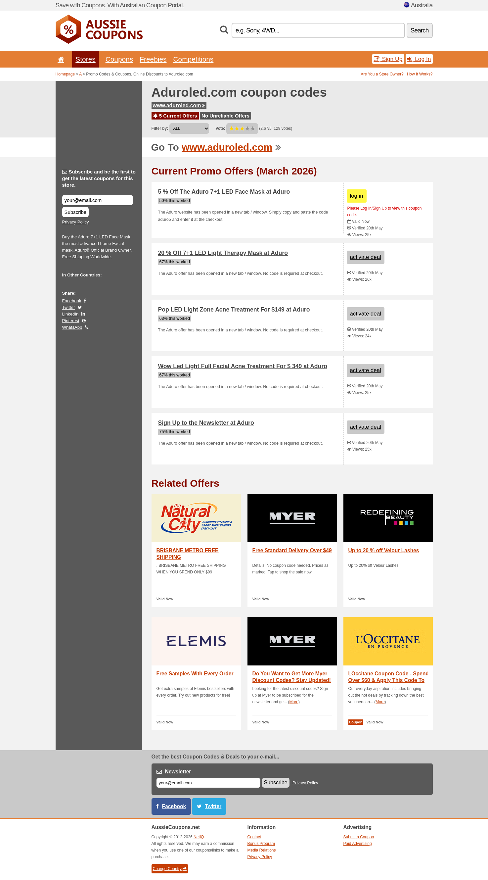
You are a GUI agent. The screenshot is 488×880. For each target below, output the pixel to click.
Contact (254, 837)
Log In (419, 59)
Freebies (153, 59)
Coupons (119, 59)
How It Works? (420, 74)
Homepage (65, 74)
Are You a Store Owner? (382, 74)
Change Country (170, 868)
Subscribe (76, 212)
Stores (85, 59)
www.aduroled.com (179, 105)
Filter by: (160, 128)
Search (420, 30)
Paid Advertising (357, 843)
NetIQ (199, 837)
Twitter (68, 307)
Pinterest (70, 320)
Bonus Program (261, 843)
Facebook (71, 300)
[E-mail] (208, 783)
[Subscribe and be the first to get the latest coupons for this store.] (97, 200)
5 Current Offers (175, 116)
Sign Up (388, 59)
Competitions (193, 59)
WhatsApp (72, 327)
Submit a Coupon (358, 837)
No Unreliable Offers (225, 116)
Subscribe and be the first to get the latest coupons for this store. (99, 178)
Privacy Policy (75, 222)
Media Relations (261, 850)
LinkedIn (70, 314)
